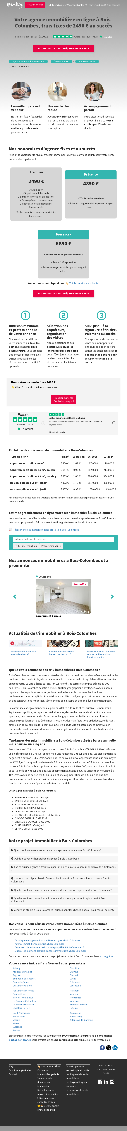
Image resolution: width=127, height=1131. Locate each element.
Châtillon (74, 968)
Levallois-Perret (21, 1008)
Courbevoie (75, 985)
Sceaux (16, 1020)
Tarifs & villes (57, 5)
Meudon (74, 994)
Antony (16, 968)
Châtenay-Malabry (22, 985)
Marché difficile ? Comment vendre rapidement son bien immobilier (101, 654)
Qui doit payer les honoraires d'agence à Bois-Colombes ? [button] (45, 859)
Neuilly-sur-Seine (79, 1004)
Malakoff (74, 990)
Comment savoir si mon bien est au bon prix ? (61, 653)
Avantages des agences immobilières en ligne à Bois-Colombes (47, 940)
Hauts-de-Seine (87, 61)
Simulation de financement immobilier (44, 1082)
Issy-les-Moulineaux (23, 997)
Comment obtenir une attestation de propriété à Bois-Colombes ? (49, 947)
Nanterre (74, 1001)
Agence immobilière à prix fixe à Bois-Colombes (39, 944)
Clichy (73, 978)
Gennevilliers (19, 994)
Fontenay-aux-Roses (23, 990)
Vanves (16, 1030)
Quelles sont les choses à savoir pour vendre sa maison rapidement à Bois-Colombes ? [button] (61, 890)
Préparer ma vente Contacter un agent (63, 399)
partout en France (20, 1040)
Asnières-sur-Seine (22, 972)
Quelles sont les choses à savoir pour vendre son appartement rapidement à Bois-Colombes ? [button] (58, 900)
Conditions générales (20, 1070)
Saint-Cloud (19, 1016)
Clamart (74, 975)
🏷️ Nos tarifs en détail (49, 1066)
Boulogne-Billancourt (24, 978)
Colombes (75, 982)
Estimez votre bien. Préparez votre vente (63, 48)
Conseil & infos (75, 5)
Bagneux (17, 975)
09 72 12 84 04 (106, 1065)
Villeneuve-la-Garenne (81, 1020)
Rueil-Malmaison (21, 1013)
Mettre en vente (35, 4)
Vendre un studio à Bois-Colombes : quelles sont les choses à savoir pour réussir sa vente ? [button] (63, 911)
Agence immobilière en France (28, 61)
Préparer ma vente (51, 546)
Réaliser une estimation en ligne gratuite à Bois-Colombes (46, 530)
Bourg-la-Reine (21, 982)
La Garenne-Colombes (24, 1001)
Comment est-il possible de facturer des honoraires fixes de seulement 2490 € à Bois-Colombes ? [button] (61, 880)
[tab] (63, 850)
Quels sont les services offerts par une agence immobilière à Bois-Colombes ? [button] (56, 850)
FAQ (11, 1066)
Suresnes (17, 1027)
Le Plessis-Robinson (23, 1004)
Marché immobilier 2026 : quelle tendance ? (24, 653)
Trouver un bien (94, 5)
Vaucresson (75, 1013)
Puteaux (74, 1008)
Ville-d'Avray (76, 1016)
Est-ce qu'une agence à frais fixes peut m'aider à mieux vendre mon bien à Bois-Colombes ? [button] (63, 868)
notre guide (106, 956)
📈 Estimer (26, 546)
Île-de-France (62, 61)
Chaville (74, 972)
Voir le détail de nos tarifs (83, 283)
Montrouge (75, 997)
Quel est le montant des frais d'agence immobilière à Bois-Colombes (50, 951)
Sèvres (16, 1023)
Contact (13, 1074)
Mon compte (112, 5)
